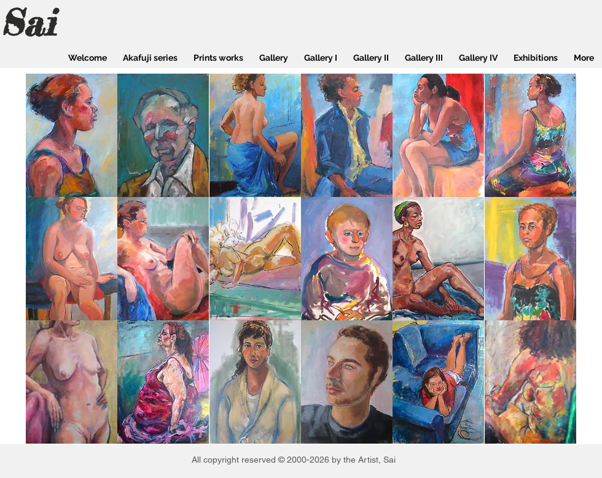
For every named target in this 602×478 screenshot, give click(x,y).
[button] (71, 135)
